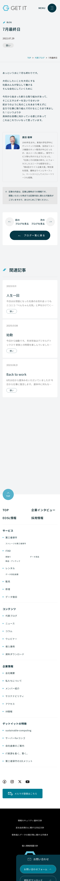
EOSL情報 (9, 518)
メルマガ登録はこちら (25, 793)
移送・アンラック (12, 561)
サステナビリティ (14, 696)
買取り (8, 556)
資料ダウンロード (14, 654)
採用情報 (37, 518)
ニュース (10, 623)
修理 (7, 589)
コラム (8, 631)
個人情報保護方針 (30, 845)
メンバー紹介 (12, 688)
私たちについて (13, 680)
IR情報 (8, 711)
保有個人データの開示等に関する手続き (30, 834)
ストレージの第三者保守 (15, 543)
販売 (7, 581)
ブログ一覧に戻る (34, 235)
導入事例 (10, 646)
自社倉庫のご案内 (14, 745)
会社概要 (10, 673)
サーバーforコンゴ (15, 738)
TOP (6, 510)
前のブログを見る (22, 221)
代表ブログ (11, 615)
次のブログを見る (38, 221)
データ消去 (34, 556)
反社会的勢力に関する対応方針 (30, 827)
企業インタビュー (43, 510)
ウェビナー (11, 638)
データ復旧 (11, 596)
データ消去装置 (12, 574)
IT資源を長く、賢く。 (17, 753)
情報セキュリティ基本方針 (30, 820)
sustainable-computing (18, 730)
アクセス (10, 703)
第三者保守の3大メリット (19, 761)
